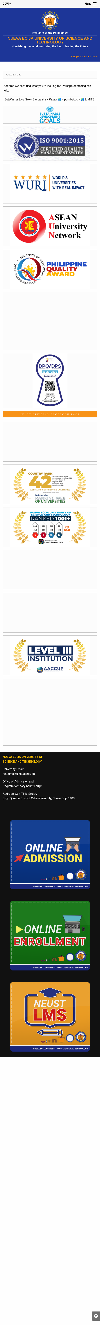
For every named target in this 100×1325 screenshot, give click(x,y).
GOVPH (7, 3)
